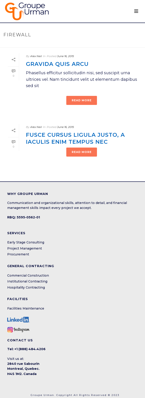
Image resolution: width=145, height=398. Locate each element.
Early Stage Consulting (25, 242)
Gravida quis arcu (57, 64)
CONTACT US (20, 340)
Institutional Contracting (27, 281)
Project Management (24, 248)
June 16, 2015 (65, 56)
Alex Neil (36, 56)
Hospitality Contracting (26, 287)
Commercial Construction (28, 275)
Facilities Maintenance (25, 308)
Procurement (18, 254)
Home (64, 44)
